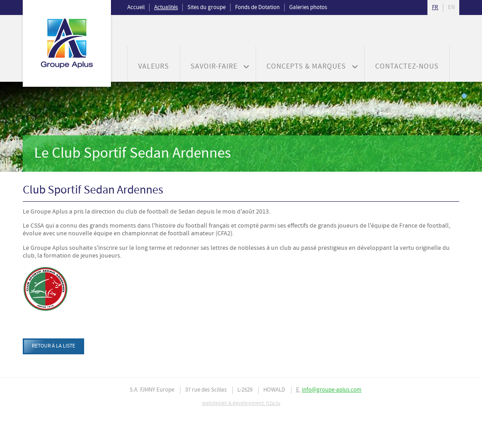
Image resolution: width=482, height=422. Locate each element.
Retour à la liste (53, 346)
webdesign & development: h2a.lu (241, 403)
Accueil (136, 7)
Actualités (166, 7)
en (451, 7)
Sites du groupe (206, 7)
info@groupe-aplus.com (332, 390)
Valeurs (153, 66)
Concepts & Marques (306, 66)
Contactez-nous (407, 66)
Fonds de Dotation (257, 7)
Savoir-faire (214, 66)
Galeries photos (308, 7)
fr (435, 7)
